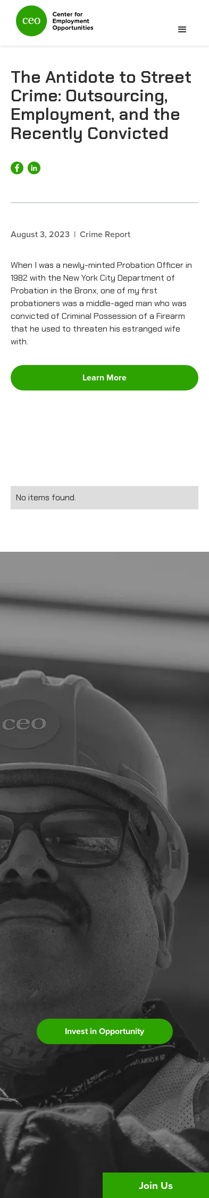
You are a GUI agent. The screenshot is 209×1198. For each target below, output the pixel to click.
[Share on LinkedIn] (34, 168)
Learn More (104, 377)
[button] (182, 30)
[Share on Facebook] (17, 168)
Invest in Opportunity (104, 1031)
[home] (52, 25)
